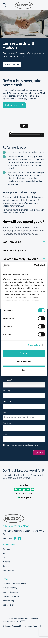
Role (4, 412)
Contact (6, 566)
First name (7, 380)
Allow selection (24, 361)
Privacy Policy (33, 445)
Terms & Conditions (11, 596)
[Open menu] (43, 5)
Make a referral (12, 105)
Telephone (7, 423)
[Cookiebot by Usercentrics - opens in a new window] (34, 265)
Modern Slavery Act (11, 592)
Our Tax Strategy (10, 588)
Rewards (6, 562)
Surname (6, 391)
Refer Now (10, 64)
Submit (39, 452)
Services (6, 549)
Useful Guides (8, 570)
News (5, 557)
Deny (24, 370)
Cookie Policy (8, 605)
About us (6, 553)
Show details (34, 345)
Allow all (24, 353)
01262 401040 (21, 526)
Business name (9, 401)
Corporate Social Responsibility (16, 583)
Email (5, 434)
